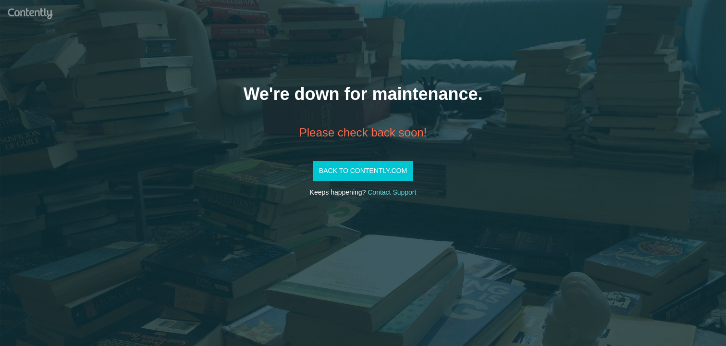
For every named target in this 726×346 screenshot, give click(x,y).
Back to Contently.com (363, 170)
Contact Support (392, 192)
